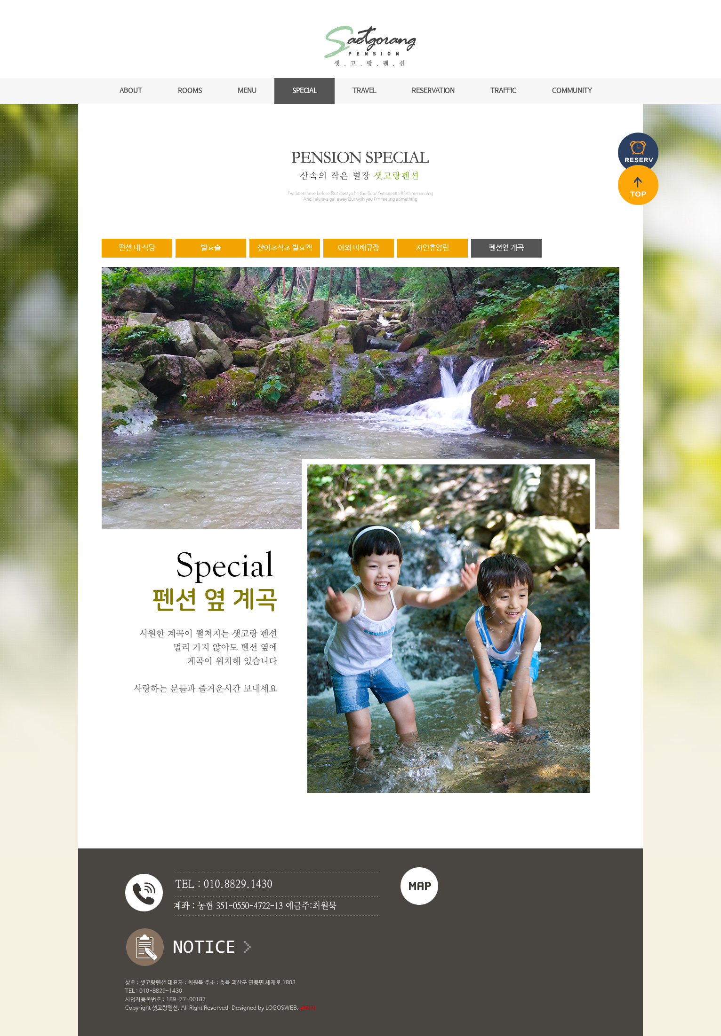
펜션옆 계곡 (506, 247)
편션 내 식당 (137, 247)
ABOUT (131, 90)
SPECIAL (304, 90)
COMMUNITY (572, 90)
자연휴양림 (432, 247)
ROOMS (190, 90)
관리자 (308, 1008)
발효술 (211, 247)
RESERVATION (433, 90)
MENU (247, 90)
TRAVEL (364, 90)
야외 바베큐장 (358, 247)
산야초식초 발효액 (284, 247)
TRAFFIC (503, 90)
